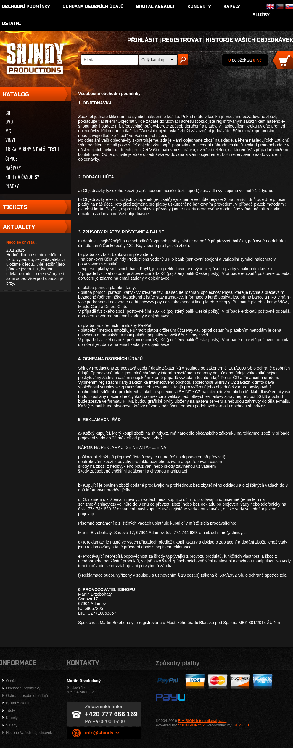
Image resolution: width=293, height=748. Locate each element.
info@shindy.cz (102, 732)
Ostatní (11, 23)
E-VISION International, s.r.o (202, 720)
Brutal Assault (155, 6)
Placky (12, 186)
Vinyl (10, 140)
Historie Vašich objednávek (249, 40)
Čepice (11, 158)
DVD (9, 121)
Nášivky (13, 167)
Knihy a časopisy (22, 176)
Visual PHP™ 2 (191, 725)
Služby (261, 14)
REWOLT (242, 725)
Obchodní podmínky (26, 6)
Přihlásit (143, 40)
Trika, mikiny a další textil (32, 149)
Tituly (10, 710)
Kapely (231, 6)
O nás (11, 680)
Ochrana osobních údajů (93, 6)
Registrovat (182, 40)
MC (8, 131)
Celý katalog (152, 59)
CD (7, 112)
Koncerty (199, 6)
